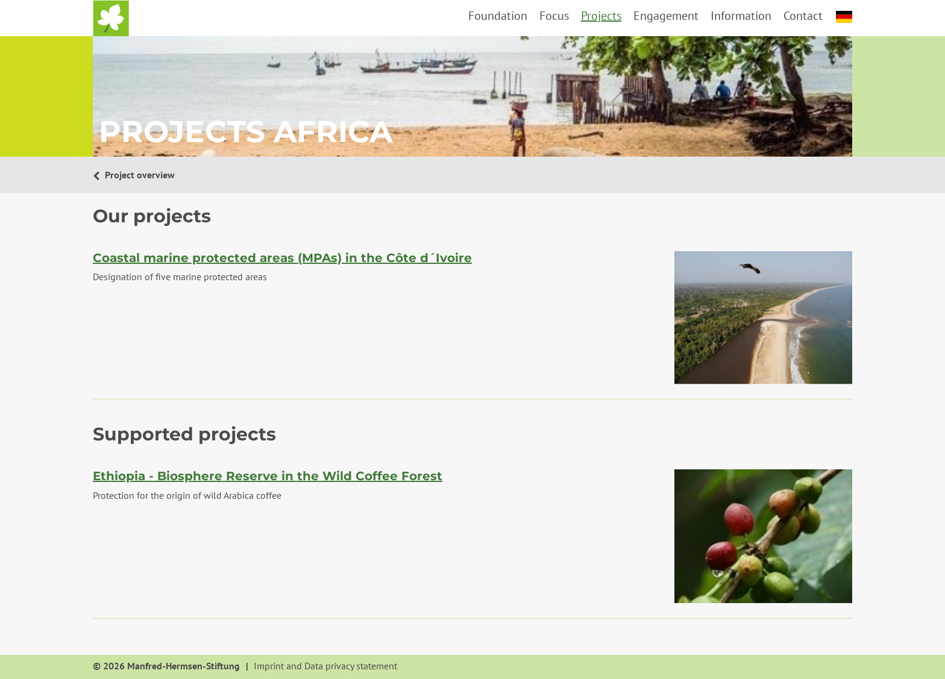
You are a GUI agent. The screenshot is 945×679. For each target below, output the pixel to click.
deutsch (844, 17)
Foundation (497, 15)
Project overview (138, 175)
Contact (803, 15)
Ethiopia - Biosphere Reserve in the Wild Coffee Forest (267, 476)
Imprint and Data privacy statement (325, 666)
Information (741, 15)
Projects (601, 15)
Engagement (666, 15)
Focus (554, 15)
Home (111, 18)
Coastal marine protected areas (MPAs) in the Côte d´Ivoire (282, 258)
